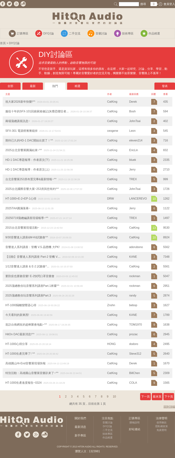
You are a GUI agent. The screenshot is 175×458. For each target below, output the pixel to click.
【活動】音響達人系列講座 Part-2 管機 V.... (32, 256)
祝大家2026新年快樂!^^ (20, 101)
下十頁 (168, 396)
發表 (165, 86)
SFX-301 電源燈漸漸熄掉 (21, 130)
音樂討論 (108, 422)
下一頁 (145, 396)
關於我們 (80, 418)
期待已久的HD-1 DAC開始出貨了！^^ (29, 140)
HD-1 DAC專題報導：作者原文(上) (27, 169)
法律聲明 (161, 418)
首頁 (3, 43)
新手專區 (80, 435)
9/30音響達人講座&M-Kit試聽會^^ (26, 237)
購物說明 (135, 422)
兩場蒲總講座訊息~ (17, 121)
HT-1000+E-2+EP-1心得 (20, 198)
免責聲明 (162, 430)
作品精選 (108, 437)
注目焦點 (107, 418)
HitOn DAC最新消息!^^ (20, 334)
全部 (10, 86)
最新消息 (80, 426)
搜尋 (143, 4)
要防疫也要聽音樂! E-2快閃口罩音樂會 (29, 276)
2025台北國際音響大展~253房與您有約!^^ (32, 188)
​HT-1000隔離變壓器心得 (20, 305)
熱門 (55, 86)
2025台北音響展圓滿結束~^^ (23, 150)
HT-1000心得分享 (16, 343)
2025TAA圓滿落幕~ (17, 208)
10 (114, 396)
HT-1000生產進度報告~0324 (23, 382)
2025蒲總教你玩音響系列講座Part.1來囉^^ (32, 285)
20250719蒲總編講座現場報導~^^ (26, 217)
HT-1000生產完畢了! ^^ (20, 353)
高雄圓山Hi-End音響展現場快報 (25, 363)
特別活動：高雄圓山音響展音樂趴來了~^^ (31, 373)
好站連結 (134, 429)
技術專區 (108, 433)
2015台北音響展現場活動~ (22, 227)
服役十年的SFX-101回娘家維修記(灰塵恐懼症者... (37, 111)
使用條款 (162, 422)
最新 (33, 86)
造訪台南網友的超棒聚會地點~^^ (26, 324)
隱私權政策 (161, 426)
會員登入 (169, 4)
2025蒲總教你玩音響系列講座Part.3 (28, 295)
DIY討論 (107, 426)
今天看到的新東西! (17, 314)
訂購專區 (134, 418)
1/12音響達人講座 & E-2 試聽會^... (27, 266)
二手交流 (108, 430)
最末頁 (157, 396)
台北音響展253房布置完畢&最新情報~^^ (31, 179)
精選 (77, 86)
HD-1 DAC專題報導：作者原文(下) (27, 159)
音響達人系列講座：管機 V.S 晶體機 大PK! (32, 247)
